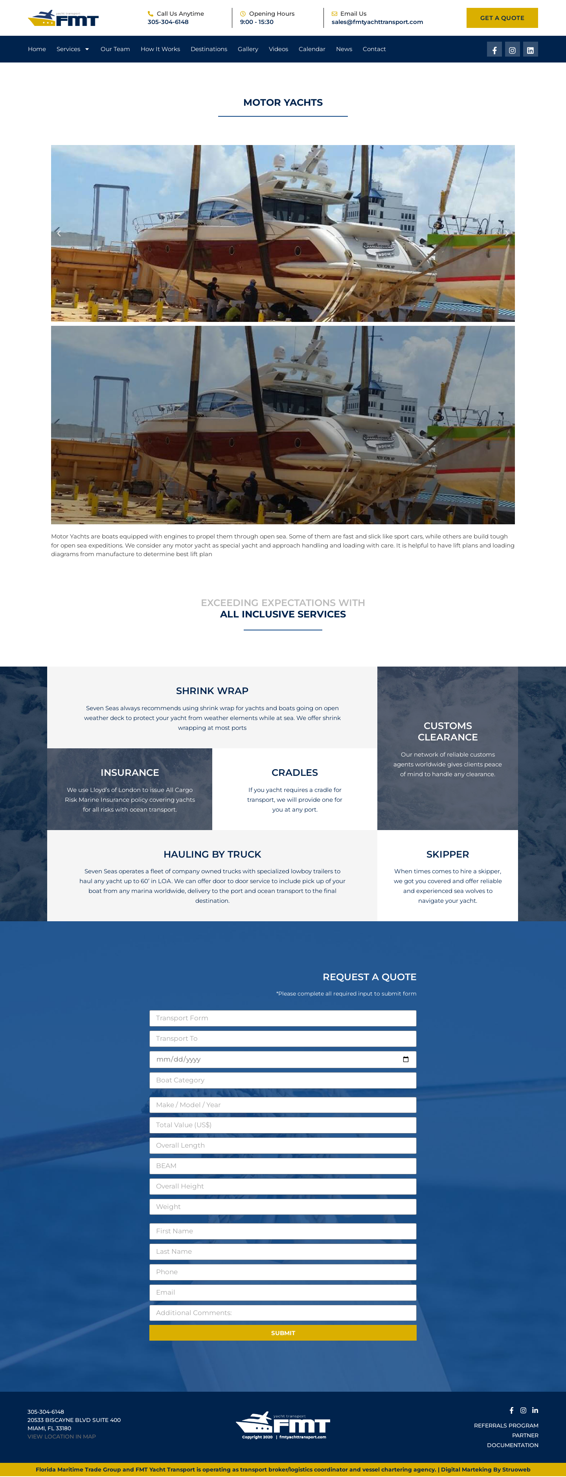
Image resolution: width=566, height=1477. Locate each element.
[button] (59, 234)
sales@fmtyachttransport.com (377, 22)
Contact (374, 49)
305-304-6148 (168, 22)
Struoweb (516, 1470)
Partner (525, 1436)
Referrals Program (506, 1426)
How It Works (160, 49)
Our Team (115, 49)
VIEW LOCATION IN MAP (62, 1437)
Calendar (312, 49)
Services (73, 49)
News (344, 49)
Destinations (209, 49)
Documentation (512, 1445)
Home (37, 49)
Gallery (248, 49)
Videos (278, 49)
